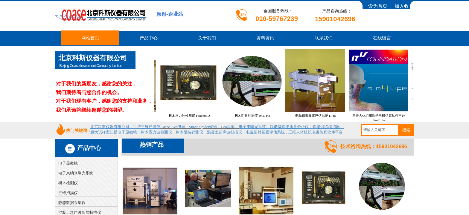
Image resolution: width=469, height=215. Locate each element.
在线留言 (382, 37)
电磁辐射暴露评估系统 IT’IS (320, 115)
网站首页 (90, 37)
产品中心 (149, 37)
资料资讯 (265, 37)
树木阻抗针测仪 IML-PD (257, 115)
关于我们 (207, 37)
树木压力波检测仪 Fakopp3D (193, 115)
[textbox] (380, 130)
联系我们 (324, 37)
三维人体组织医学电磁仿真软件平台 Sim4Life (383, 118)
